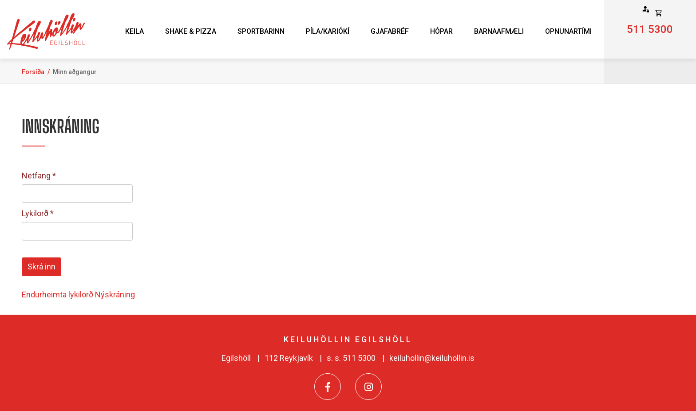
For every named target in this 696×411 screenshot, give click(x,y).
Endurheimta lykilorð (57, 294)
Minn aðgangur (75, 71)
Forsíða (33, 71)
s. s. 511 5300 (351, 358)
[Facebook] (327, 386)
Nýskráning (115, 294)
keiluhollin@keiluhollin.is (432, 358)
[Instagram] (368, 386)
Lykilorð (35, 213)
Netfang (36, 175)
